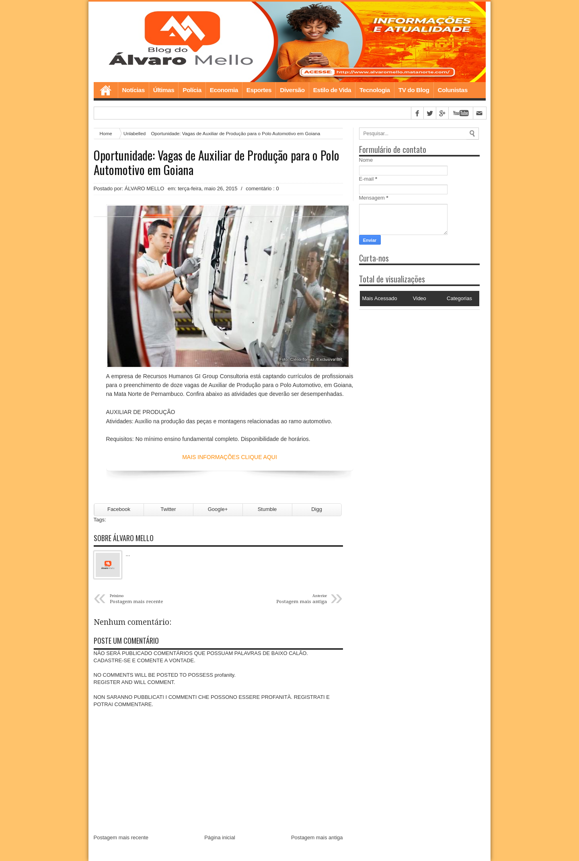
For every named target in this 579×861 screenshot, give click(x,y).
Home (106, 90)
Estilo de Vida (332, 90)
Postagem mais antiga (317, 837)
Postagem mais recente (121, 837)
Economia (224, 90)
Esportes (258, 90)
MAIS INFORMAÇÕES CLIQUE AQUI (229, 457)
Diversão (292, 90)
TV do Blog (413, 90)
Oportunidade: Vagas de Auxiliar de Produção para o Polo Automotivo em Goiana (216, 162)
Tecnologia (374, 90)
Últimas (164, 90)
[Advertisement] (409, 360)
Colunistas (453, 90)
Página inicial (219, 837)
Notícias (133, 90)
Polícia (192, 90)
